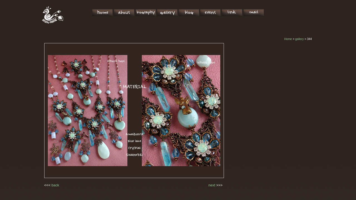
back (55, 185)
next (211, 185)
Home (288, 39)
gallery (299, 39)
